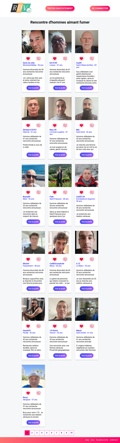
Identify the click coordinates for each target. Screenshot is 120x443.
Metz (25, 199)
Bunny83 (26, 197)
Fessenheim (28, 266)
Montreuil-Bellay (29, 65)
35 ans (87, 266)
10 (71, 433)
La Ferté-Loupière (57, 132)
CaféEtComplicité (57, 264)
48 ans (37, 266)
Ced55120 (80, 197)
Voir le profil (33, 88)
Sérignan (26, 400)
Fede (52, 197)
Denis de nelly (29, 63)
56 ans (40, 65)
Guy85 (79, 63)
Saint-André (81, 333)
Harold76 (27, 330)
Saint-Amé (80, 132)
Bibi (77, 130)
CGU (92, 440)
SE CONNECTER (100, 8)
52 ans (31, 199)
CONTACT (114, 440)
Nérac (52, 266)
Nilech (79, 330)
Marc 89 (53, 130)
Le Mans (79, 266)
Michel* (26, 264)
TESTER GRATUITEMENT (60, 8)
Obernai (26, 132)
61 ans (33, 132)
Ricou (25, 397)
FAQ (87, 440)
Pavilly (25, 333)
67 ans (59, 65)
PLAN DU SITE (102, 440)
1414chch (54, 330)
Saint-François (56, 199)
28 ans (66, 199)
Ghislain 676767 (30, 130)
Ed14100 (53, 63)
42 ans (89, 132)
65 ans (59, 266)
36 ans (79, 201)
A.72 (78, 264)
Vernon (53, 333)
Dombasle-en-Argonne (85, 199)
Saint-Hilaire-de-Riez (84, 65)
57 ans (34, 400)
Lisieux (52, 65)
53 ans (60, 333)
